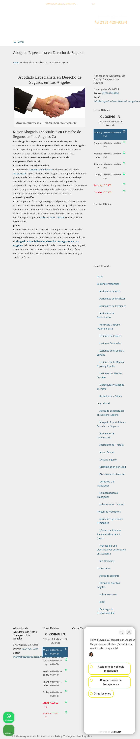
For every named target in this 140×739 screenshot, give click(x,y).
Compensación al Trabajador (107, 494)
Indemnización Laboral (111, 504)
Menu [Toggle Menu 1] (18, 41)
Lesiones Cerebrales (110, 343)
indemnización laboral (52, 217)
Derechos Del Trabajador (105, 483)
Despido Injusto (108, 459)
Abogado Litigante (109, 575)
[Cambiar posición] (122, 631)
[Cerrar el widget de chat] (129, 631)
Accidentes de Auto (109, 291)
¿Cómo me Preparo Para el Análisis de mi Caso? (109, 534)
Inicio (100, 276)
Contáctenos (104, 568)
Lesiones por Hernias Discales (109, 375)
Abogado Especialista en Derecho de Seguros (111, 424)
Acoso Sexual (106, 452)
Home (16, 62)
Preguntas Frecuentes (109, 511)
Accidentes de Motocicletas (106, 315)
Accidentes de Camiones (112, 306)
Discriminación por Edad (112, 466)
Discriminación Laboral (111, 474)
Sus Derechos (107, 561)
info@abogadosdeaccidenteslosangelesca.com (69, 9)
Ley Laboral (103, 403)
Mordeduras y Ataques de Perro (110, 386)
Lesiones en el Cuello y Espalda (110, 352)
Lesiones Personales (108, 283)
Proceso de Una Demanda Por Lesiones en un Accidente (111, 549)
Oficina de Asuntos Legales (108, 585)
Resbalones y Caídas (110, 396)
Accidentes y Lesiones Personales (110, 521)
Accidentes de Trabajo (111, 444)
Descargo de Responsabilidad (106, 611)
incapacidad (19, 173)
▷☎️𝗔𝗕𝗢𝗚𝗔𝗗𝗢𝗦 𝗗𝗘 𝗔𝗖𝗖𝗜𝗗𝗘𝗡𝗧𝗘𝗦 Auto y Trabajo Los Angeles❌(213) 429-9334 (73, 26)
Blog (101, 601)
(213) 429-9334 (84, 4)
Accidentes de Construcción (106, 435)
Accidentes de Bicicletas (112, 298)
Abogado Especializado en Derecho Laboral (111, 412)
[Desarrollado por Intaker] (111, 732)
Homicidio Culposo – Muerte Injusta (109, 326)
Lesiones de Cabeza (110, 336)
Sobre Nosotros (108, 594)
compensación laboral (41, 169)
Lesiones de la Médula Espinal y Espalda (110, 364)
